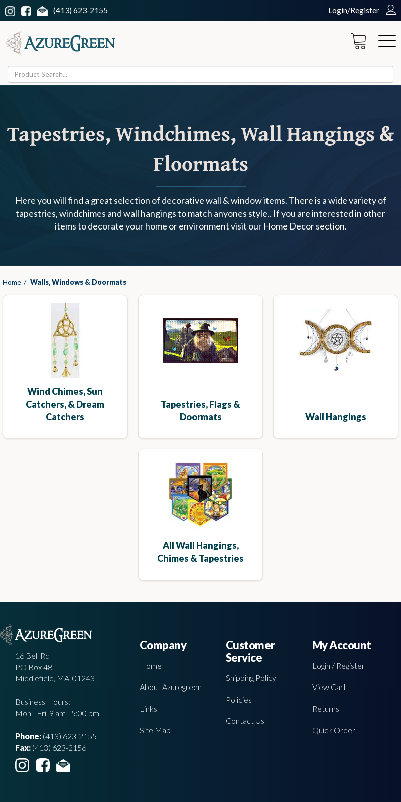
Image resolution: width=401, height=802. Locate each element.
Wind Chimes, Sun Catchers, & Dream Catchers (65, 404)
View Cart (329, 687)
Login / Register (338, 665)
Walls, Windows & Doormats (78, 282)
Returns (325, 708)
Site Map (155, 730)
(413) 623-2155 (80, 10)
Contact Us (245, 720)
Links (148, 708)
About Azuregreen (171, 687)
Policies (239, 699)
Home (12, 282)
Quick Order (333, 730)
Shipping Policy (251, 677)
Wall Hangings (335, 416)
